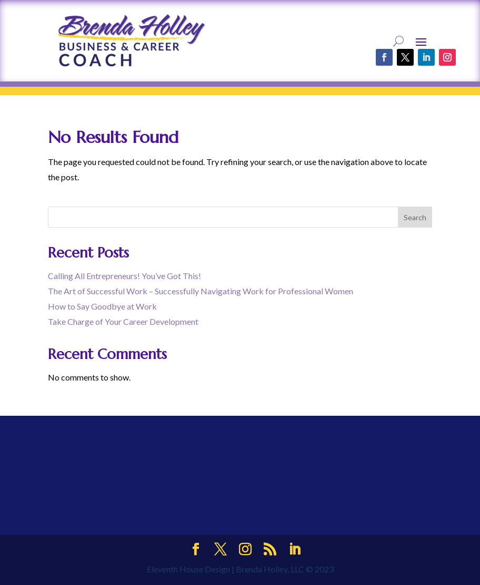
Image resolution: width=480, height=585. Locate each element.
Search (415, 217)
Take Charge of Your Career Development (123, 321)
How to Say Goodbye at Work (102, 306)
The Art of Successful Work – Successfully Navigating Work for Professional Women (200, 291)
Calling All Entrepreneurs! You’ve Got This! (124, 276)
